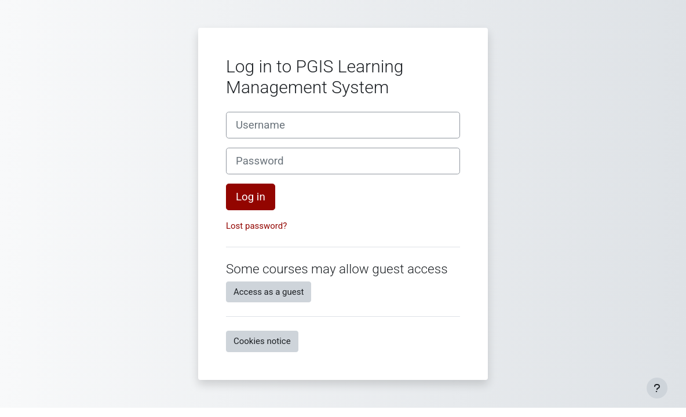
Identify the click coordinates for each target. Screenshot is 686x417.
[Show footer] (657, 388)
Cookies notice (262, 341)
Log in (250, 197)
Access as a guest (268, 292)
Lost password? (256, 226)
